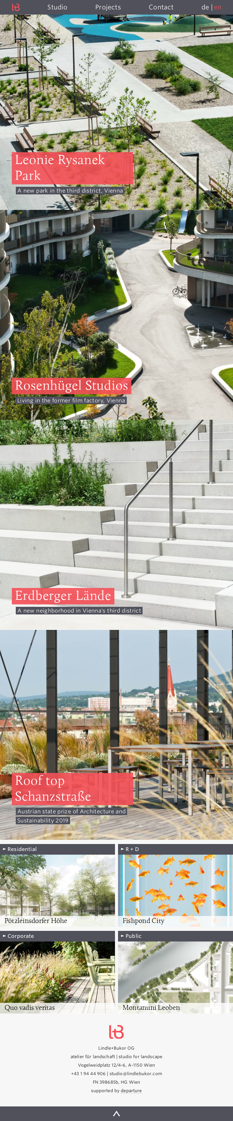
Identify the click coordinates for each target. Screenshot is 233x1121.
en (217, 7)
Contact (161, 7)
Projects (108, 7)
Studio (57, 7)
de (205, 7)
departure (131, 1090)
